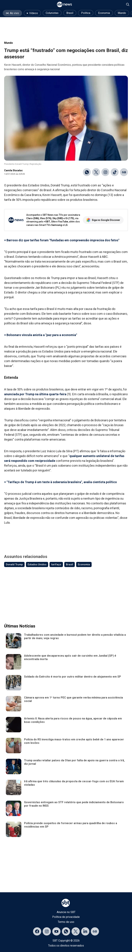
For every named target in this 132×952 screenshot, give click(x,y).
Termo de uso (66, 922)
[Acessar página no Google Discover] (95, 931)
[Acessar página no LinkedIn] (85, 931)
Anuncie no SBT (66, 912)
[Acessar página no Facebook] (37, 931)
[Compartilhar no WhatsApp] (87, 172)
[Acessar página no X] (76, 931)
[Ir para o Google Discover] (124, 172)
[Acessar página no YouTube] (56, 931)
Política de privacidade (66, 917)
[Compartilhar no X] (96, 172)
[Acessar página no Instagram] (47, 931)
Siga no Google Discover (103, 220)
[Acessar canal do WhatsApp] (66, 931)
